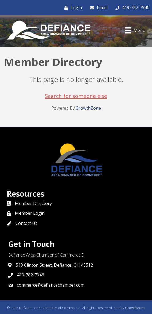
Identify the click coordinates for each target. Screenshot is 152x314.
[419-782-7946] (131, 8)
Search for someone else (76, 96)
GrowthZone (88, 108)
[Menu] (135, 30)
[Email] (97, 8)
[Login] (72, 8)
